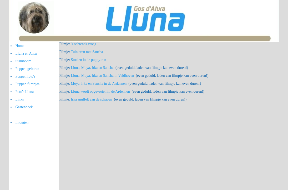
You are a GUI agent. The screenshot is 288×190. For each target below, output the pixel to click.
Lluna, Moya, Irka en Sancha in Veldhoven (102, 76)
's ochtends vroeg (83, 44)
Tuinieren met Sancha (87, 52)
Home (20, 46)
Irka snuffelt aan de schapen (91, 99)
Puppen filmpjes (27, 84)
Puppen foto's (26, 76)
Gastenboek (24, 107)
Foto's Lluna (25, 92)
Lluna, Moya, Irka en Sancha (92, 68)
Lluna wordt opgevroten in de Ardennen (100, 91)
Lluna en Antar (27, 53)
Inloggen (22, 122)
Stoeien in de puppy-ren (88, 60)
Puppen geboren (27, 69)
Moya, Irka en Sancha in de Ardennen (99, 84)
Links (20, 99)
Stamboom (24, 61)
